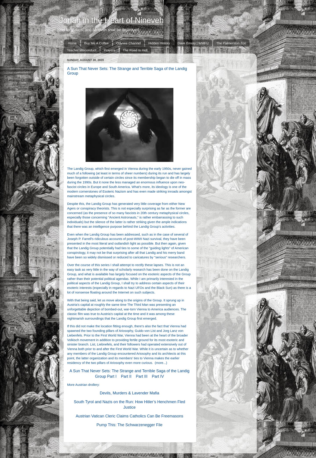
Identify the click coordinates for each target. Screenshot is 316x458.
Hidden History (159, 43)
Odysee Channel (128, 43)
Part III (141, 376)
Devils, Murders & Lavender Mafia (129, 393)
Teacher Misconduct (81, 50)
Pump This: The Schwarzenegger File (129, 425)
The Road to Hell (135, 50)
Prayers (109, 50)
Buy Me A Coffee (96, 43)
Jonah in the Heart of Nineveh (111, 20)
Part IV (158, 376)
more (159, 363)
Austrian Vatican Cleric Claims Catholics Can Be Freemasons (129, 416)
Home (72, 43)
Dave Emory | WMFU (193, 43)
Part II (126, 376)
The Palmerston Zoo (231, 43)
